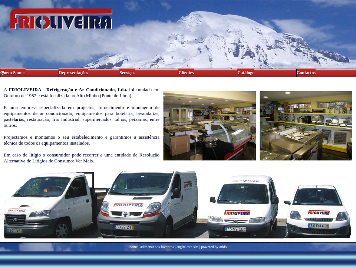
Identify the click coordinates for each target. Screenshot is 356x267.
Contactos (306, 72)
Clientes (186, 72)
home (133, 247)
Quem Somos (13, 72)
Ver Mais (84, 161)
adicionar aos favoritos (157, 247)
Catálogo (245, 72)
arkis (223, 247)
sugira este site (187, 247)
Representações (73, 72)
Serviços (127, 72)
